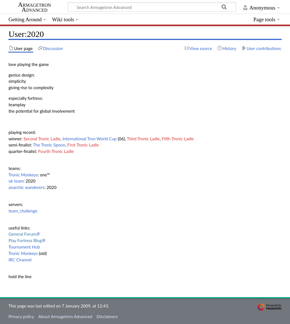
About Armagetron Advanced (65, 316)
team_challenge (22, 210)
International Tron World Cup (90, 138)
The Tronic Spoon (49, 144)
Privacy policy (21, 316)
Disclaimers (107, 316)
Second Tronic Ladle (41, 138)
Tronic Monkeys (23, 174)
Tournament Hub (24, 246)
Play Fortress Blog (25, 240)
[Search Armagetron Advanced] (152, 7)
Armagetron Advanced (34, 7)
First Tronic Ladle (83, 144)
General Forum (22, 234)
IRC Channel (19, 259)
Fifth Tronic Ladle (178, 138)
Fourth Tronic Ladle (56, 151)
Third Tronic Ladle (143, 138)
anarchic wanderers (26, 187)
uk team (15, 180)
